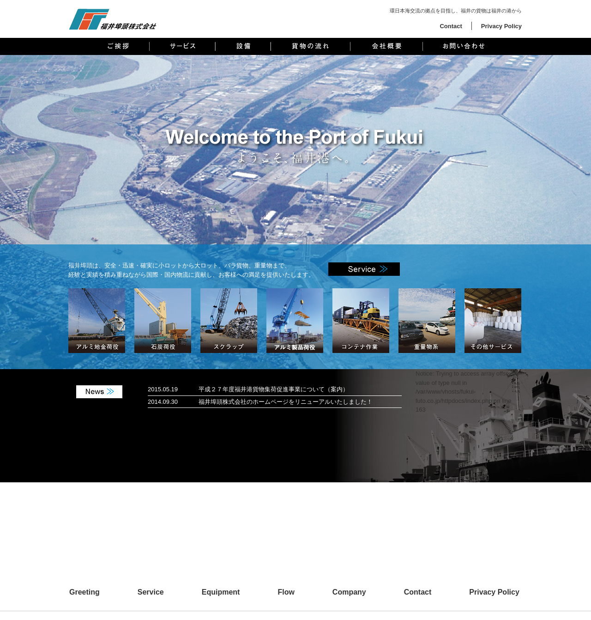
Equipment (221, 592)
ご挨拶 (118, 46)
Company (349, 592)
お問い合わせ (463, 46)
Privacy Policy (501, 26)
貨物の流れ (310, 46)
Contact (451, 26)
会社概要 (386, 46)
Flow (285, 592)
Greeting (84, 592)
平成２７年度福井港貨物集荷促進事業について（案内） (274, 389)
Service (151, 592)
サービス (182, 46)
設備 (243, 46)
